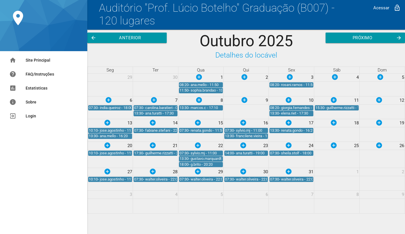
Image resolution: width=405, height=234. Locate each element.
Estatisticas (28, 88)
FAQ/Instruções (31, 74)
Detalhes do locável (246, 55)
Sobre (22, 102)
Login (22, 116)
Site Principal (29, 60)
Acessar (387, 8)
